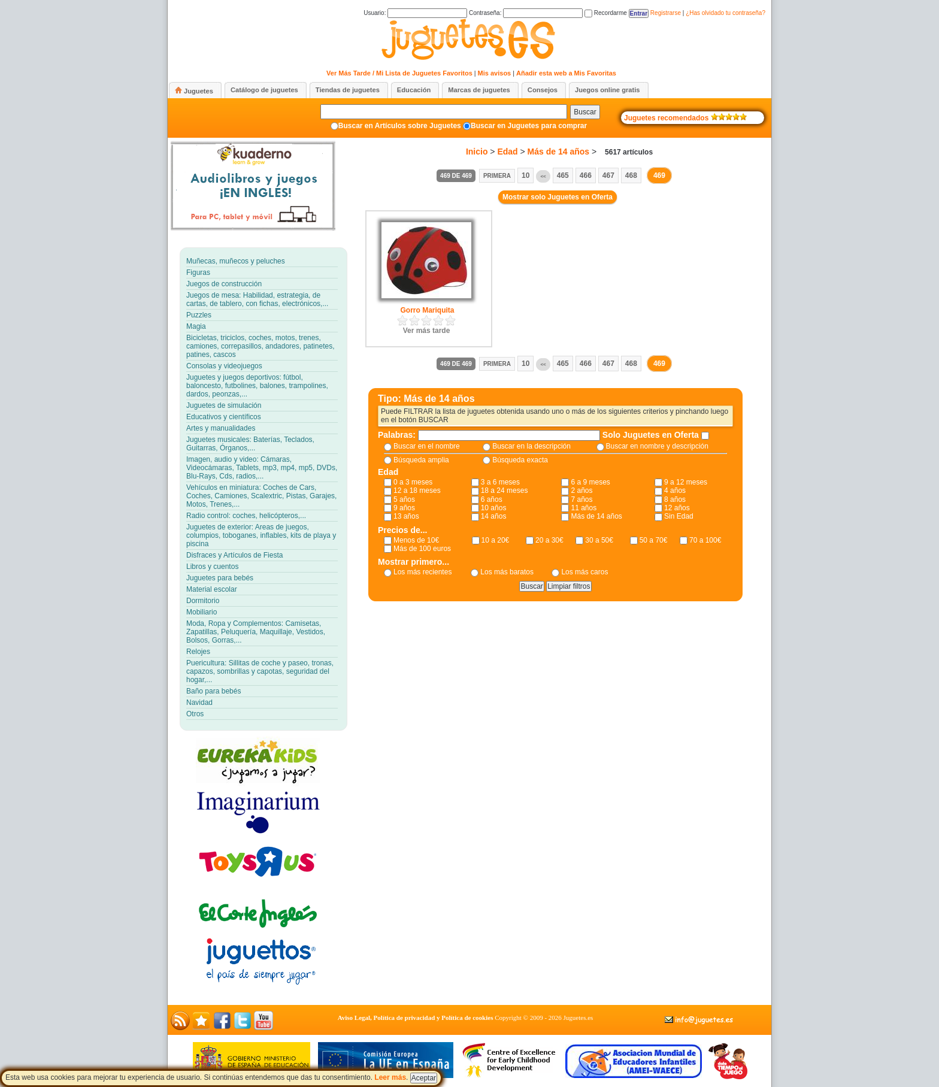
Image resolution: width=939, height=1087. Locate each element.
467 (608, 175)
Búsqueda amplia (421, 460)
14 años (494, 516)
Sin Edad (678, 516)
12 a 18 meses (417, 490)
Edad (507, 151)
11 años (583, 508)
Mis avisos (494, 73)
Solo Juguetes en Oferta (651, 435)
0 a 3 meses (412, 482)
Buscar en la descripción (531, 446)
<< (543, 176)
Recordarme (605, 13)
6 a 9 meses (590, 482)
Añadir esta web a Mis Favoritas (566, 73)
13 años (406, 516)
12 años (677, 508)
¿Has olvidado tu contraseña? (725, 13)
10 (525, 175)
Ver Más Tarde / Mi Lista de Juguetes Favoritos (399, 73)
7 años (581, 499)
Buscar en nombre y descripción (657, 446)
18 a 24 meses (504, 490)
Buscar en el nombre (426, 446)
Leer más (390, 1077)
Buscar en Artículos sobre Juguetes (399, 126)
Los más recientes (422, 572)
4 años (675, 490)
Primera (497, 175)
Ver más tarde (426, 330)
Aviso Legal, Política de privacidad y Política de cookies (415, 1017)
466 (586, 175)
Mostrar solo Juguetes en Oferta (557, 197)
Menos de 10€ (416, 540)
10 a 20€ (495, 540)
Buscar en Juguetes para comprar (529, 126)
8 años (675, 499)
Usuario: (415, 13)
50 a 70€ (654, 540)
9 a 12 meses (685, 482)
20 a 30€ (549, 540)
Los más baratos (507, 572)
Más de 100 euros (422, 548)
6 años (491, 499)
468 (631, 175)
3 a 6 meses (500, 482)
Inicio (477, 151)
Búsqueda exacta (520, 460)
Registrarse (665, 13)
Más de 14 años (559, 151)
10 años (494, 508)
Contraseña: (526, 13)
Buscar (585, 112)
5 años (404, 499)
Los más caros (584, 572)
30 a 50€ (599, 540)
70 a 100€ (705, 540)
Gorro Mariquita (427, 310)
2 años (581, 490)
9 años (404, 508)
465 (563, 175)
